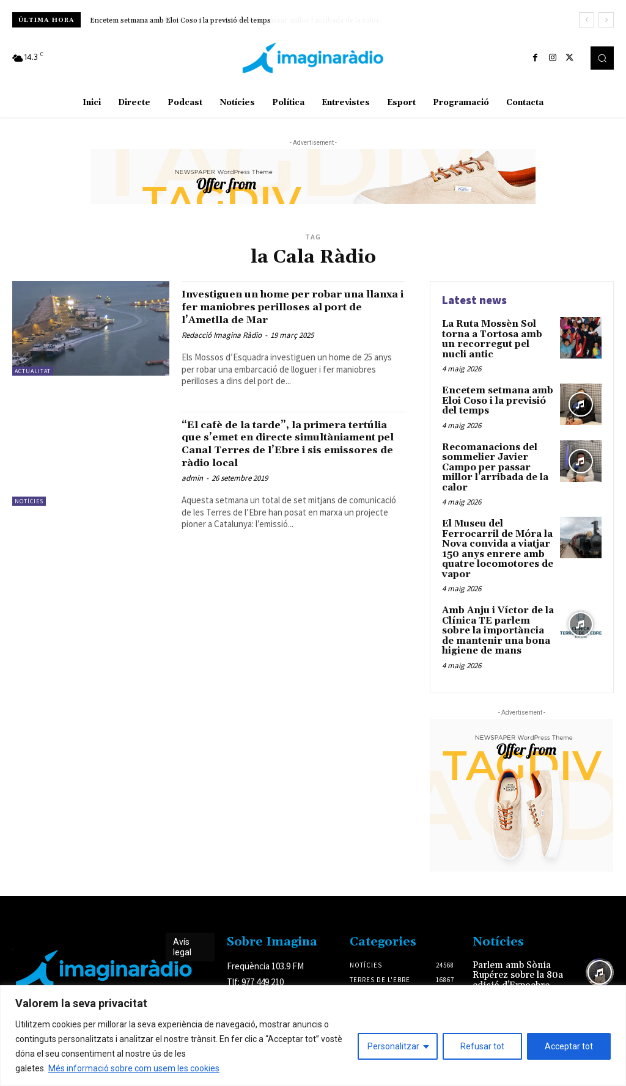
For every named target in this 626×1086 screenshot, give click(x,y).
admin (192, 478)
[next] (606, 19)
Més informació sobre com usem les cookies (133, 1068)
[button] (602, 58)
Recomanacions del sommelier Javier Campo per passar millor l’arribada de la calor (492, 461)
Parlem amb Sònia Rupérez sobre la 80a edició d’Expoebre (516, 959)
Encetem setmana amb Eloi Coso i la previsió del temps (180, 20)
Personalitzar (393, 1046)
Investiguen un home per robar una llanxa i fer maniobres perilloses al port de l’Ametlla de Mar (291, 306)
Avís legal (182, 931)
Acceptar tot (569, 1046)
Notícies (29, 501)
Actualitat (33, 371)
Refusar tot (482, 1046)
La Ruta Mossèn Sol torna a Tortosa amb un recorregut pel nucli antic (496, 337)
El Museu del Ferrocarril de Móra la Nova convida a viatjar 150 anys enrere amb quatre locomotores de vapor (495, 539)
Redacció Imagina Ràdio (222, 335)
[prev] (586, 19)
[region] (313, 1035)
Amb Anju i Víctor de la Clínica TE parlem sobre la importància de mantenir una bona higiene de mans (496, 616)
